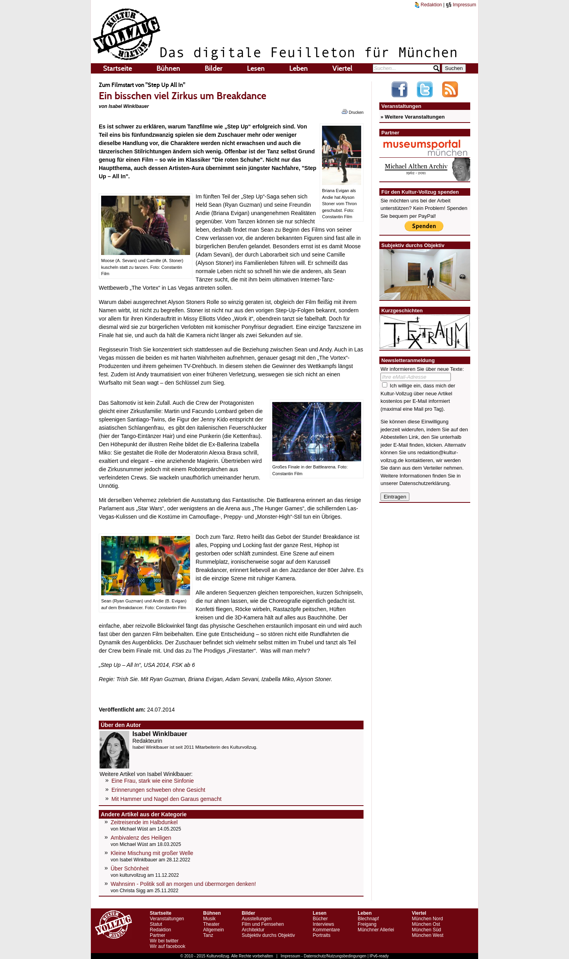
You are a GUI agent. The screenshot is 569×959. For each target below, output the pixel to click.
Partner (157, 935)
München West (427, 935)
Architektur (253, 930)
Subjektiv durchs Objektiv (268, 935)
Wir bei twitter (164, 941)
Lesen (256, 68)
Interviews (323, 924)
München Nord (427, 918)
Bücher (320, 918)
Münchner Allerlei (376, 930)
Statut (156, 924)
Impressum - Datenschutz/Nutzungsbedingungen (323, 956)
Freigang (367, 924)
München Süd (426, 930)
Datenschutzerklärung (424, 483)
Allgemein (213, 930)
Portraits (321, 935)
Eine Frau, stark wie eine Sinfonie (152, 781)
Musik (209, 918)
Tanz (208, 935)
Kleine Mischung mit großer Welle (152, 853)
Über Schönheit (130, 868)
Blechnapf (368, 918)
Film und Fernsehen (263, 924)
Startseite (117, 68)
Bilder (213, 68)
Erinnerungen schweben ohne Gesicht (158, 790)
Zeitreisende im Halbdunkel (144, 822)
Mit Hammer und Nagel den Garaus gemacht (166, 799)
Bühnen (168, 68)
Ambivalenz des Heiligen (141, 837)
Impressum (461, 5)
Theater (211, 924)
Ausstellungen (256, 918)
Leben (298, 68)
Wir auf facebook (167, 946)
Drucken (353, 112)
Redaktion (428, 5)
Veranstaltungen (167, 918)
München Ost (426, 924)
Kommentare (326, 930)
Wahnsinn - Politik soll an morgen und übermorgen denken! (183, 884)
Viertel (342, 68)
